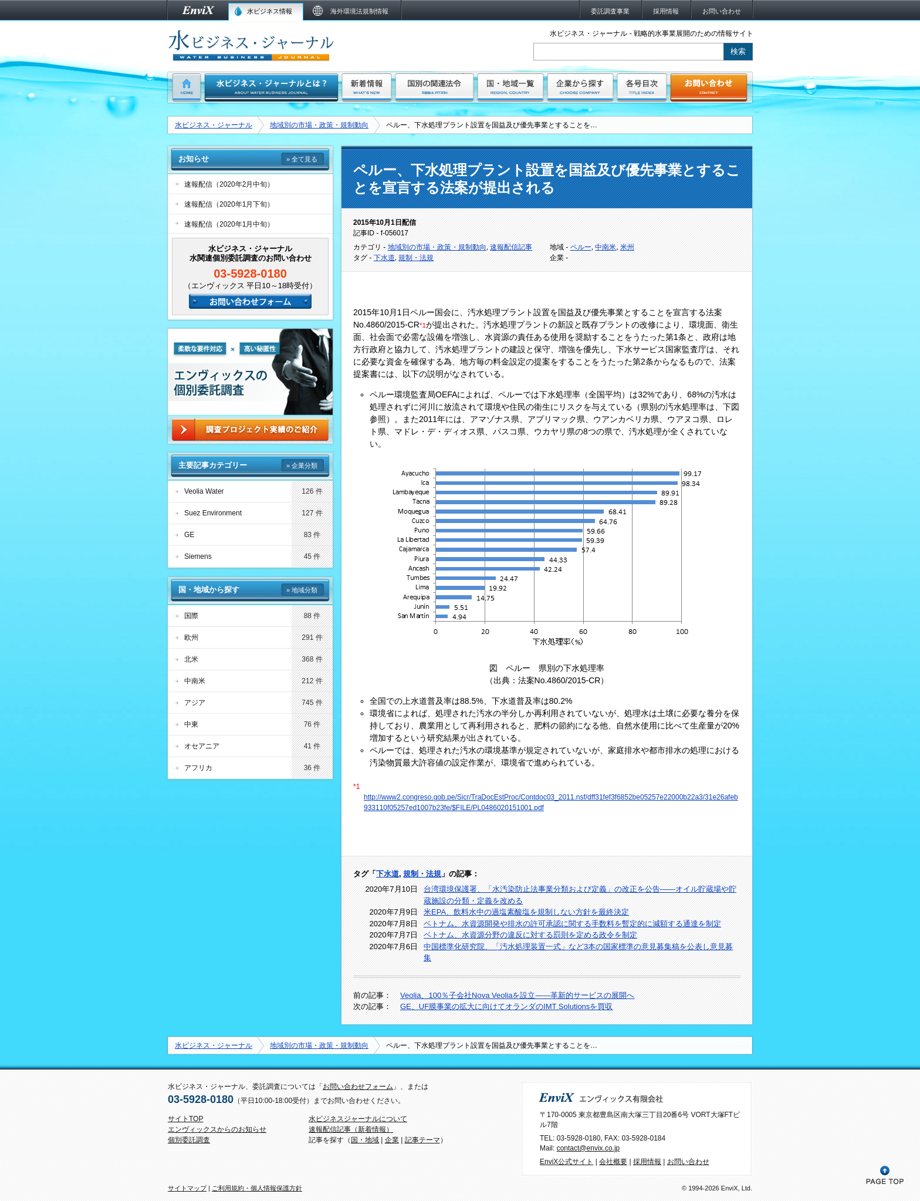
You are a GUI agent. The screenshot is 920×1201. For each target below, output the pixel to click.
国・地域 (365, 1140)
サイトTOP (185, 1119)
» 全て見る (301, 159)
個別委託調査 (189, 1140)
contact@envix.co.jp (588, 1148)
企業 (392, 1140)
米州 (627, 247)
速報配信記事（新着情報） (351, 1129)
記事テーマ (422, 1140)
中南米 (605, 247)
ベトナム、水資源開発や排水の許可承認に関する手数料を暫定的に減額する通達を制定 (572, 923)
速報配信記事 (511, 247)
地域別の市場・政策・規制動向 (319, 125)
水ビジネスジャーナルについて (358, 1119)
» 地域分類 (301, 589)
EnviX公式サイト (566, 1162)
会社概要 (613, 1162)
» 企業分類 (301, 465)
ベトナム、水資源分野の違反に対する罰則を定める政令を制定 (530, 934)
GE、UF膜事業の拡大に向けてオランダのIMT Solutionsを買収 (506, 1006)
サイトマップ (187, 1188)
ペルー (580, 247)
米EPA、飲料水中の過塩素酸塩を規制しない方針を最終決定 (526, 912)
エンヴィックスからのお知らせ (217, 1129)
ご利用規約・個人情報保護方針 (257, 1188)
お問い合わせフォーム (358, 1086)
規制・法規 (416, 258)
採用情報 (647, 1162)
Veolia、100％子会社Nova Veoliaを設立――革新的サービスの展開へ (517, 995)
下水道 (384, 258)
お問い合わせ (688, 1162)
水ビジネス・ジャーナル (213, 125)
